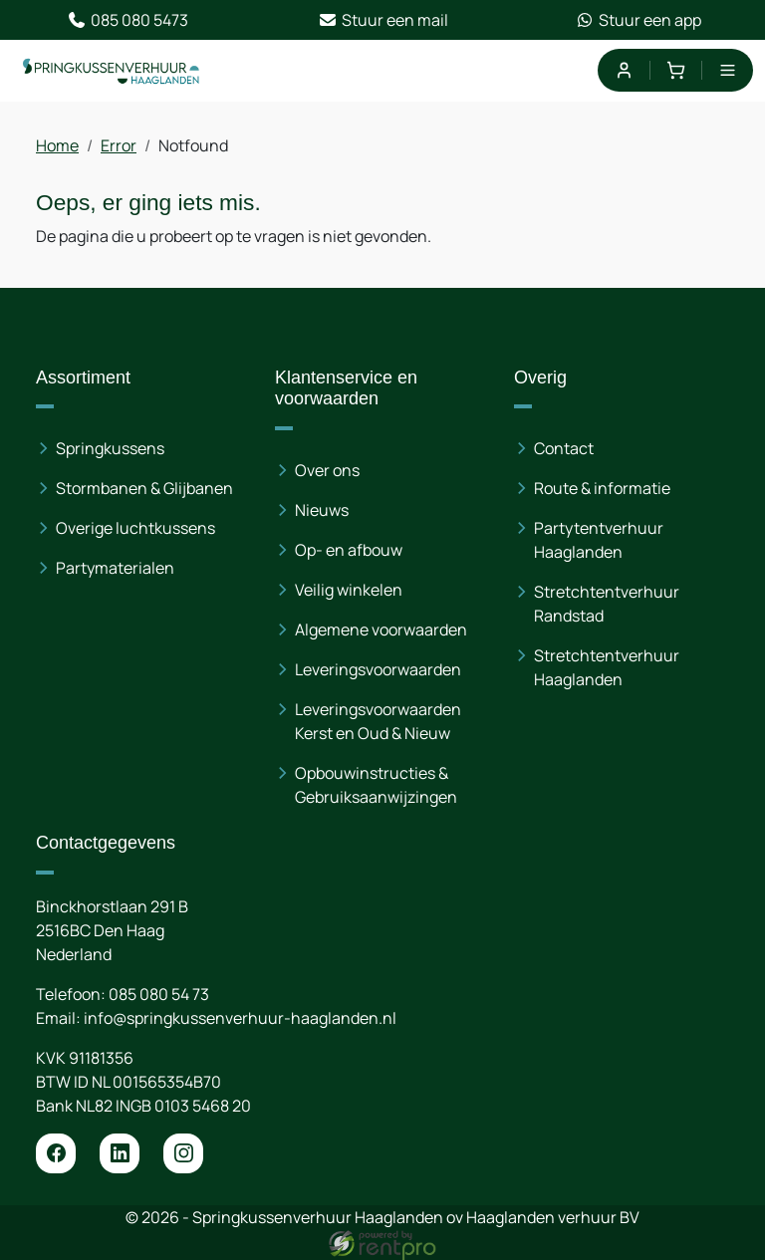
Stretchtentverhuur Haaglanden (606, 667)
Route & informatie (602, 488)
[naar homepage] (111, 71)
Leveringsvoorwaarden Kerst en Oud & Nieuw (378, 721)
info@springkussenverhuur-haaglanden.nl (240, 1018)
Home (57, 145)
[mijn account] (623, 70)
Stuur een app (638, 20)
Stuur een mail (383, 20)
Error (118, 145)
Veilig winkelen (348, 590)
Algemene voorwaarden (381, 629)
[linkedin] (119, 1153)
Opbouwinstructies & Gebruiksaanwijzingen (376, 785)
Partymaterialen (115, 568)
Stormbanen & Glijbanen (144, 488)
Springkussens (110, 448)
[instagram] (183, 1153)
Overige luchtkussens (135, 528)
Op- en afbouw (348, 550)
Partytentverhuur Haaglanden (598, 540)
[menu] (727, 70)
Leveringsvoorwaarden (378, 669)
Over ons (327, 470)
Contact (564, 448)
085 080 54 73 (159, 994)
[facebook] (56, 1153)
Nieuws (322, 510)
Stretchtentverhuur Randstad (606, 604)
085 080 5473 (127, 20)
